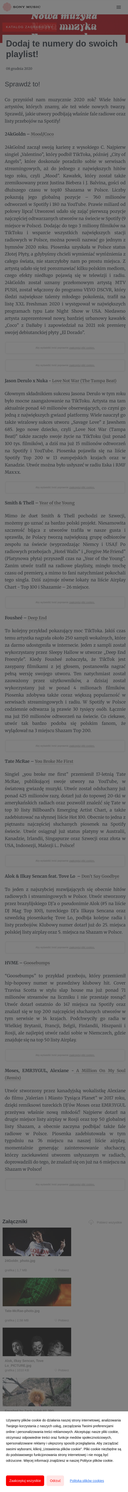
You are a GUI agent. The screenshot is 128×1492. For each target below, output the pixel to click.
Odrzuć (55, 1481)
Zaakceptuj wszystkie (25, 1481)
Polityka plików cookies (87, 1481)
